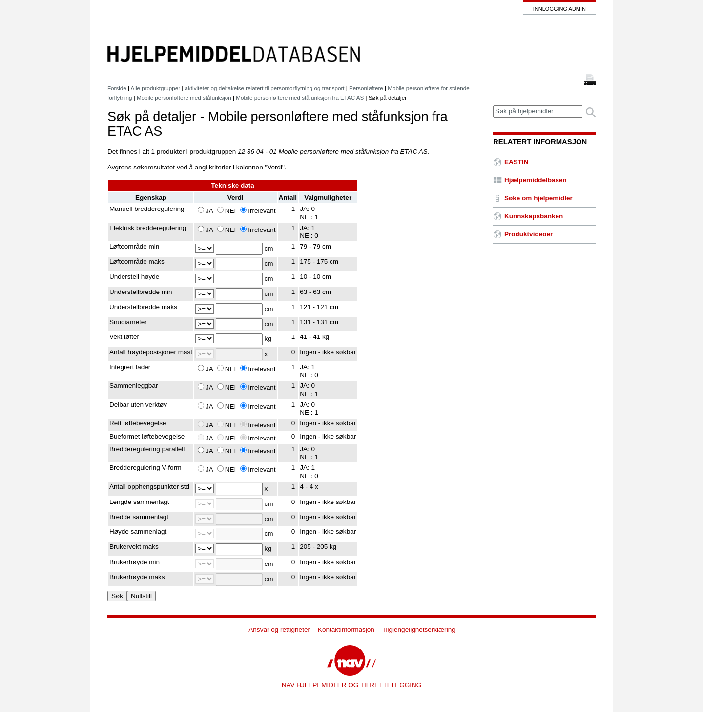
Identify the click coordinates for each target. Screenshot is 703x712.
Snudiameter (128, 322)
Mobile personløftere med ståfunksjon (184, 97)
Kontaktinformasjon (346, 629)
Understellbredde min (140, 291)
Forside (116, 88)
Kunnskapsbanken (528, 216)
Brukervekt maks (134, 546)
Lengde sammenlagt (139, 501)
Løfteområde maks (137, 261)
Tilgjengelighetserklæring (418, 629)
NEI (230, 210)
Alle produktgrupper (155, 88)
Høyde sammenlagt (137, 531)
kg (268, 338)
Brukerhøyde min (134, 561)
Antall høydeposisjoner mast (150, 352)
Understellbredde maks (143, 307)
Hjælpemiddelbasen (530, 180)
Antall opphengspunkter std (149, 486)
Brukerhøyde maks (137, 577)
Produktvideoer (523, 234)
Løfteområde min (134, 246)
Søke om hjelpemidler (533, 198)
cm (269, 248)
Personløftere (366, 88)
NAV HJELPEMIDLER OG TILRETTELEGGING (352, 685)
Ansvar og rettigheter (279, 629)
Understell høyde (134, 276)
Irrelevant (261, 210)
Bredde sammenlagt (138, 517)
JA (209, 210)
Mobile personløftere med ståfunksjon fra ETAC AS (300, 97)
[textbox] (537, 111)
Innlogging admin (559, 9)
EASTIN (511, 162)
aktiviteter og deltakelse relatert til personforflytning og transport (265, 88)
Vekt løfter (124, 336)
